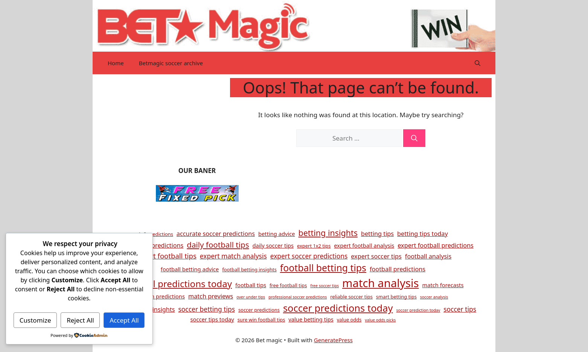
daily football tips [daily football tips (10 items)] (218, 244)
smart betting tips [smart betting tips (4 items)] (396, 296)
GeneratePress (333, 340)
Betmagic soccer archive (171, 63)
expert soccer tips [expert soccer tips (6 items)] (376, 256)
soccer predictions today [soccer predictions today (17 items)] (338, 307)
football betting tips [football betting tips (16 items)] (323, 267)
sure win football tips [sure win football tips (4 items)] (261, 319)
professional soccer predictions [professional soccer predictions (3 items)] (297, 297)
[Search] (414, 138)
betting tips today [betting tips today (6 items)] (422, 234)
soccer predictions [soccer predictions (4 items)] (259, 309)
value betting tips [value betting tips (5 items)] (311, 319)
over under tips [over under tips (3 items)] (250, 297)
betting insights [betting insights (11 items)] (328, 232)
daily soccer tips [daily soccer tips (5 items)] (273, 245)
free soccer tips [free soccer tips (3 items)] (324, 285)
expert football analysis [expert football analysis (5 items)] (364, 245)
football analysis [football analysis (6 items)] (428, 256)
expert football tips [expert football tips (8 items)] (166, 255)
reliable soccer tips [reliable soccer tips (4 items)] (351, 296)
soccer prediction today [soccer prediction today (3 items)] (418, 310)
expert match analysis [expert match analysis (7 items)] (233, 255)
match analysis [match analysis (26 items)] (380, 283)
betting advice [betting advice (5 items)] (276, 233)
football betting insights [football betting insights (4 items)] (249, 269)
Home (116, 63)
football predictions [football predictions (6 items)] (397, 269)
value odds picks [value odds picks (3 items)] (380, 320)
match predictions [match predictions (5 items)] (161, 296)
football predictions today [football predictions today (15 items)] (177, 283)
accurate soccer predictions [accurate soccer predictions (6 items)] (216, 234)
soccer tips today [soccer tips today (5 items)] (212, 319)
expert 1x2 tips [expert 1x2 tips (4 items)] (314, 245)
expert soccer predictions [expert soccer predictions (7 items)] (309, 255)
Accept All (124, 320)
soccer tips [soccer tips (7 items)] (459, 309)
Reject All (80, 320)
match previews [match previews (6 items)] (210, 296)
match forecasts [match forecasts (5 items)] (442, 285)
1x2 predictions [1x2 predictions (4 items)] (155, 234)
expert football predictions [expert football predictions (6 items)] (436, 245)
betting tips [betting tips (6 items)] (377, 234)
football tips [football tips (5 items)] (250, 285)
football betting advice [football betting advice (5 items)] (190, 269)
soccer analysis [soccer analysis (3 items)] (434, 297)
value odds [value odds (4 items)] (349, 319)
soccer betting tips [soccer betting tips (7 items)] (206, 309)
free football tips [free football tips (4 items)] (288, 285)
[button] (477, 63)
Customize (35, 320)
